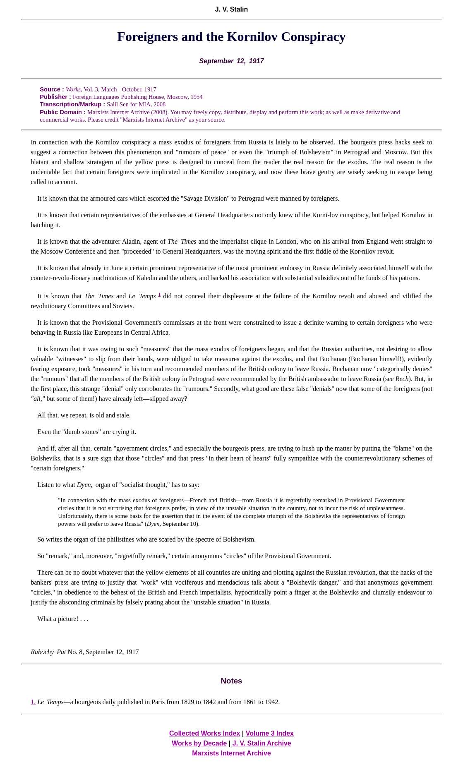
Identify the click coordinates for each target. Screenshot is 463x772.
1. (33, 701)
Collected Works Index (204, 733)
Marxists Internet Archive (231, 753)
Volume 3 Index (270, 733)
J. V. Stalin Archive (262, 743)
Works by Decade (199, 743)
